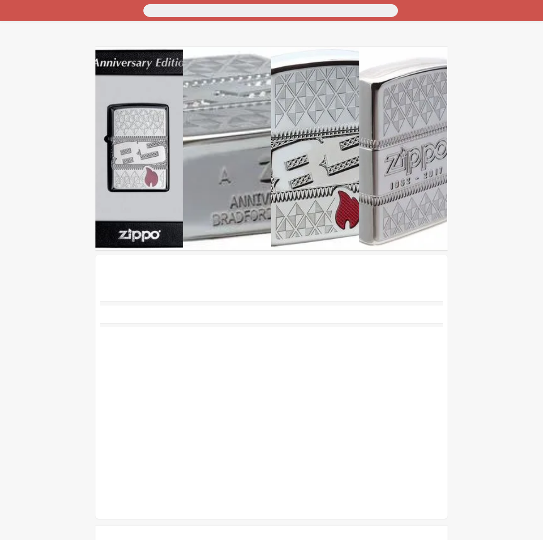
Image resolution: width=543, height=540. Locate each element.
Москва (36, 16)
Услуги (13, 92)
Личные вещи (23, 46)
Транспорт (18, 23)
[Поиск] (83, 9)
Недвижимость (25, 38)
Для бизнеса (21, 69)
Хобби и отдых (24, 61)
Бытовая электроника (34, 54)
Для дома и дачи (26, 31)
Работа (13, 84)
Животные (18, 77)
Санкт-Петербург (73, 16)
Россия (13, 16)
